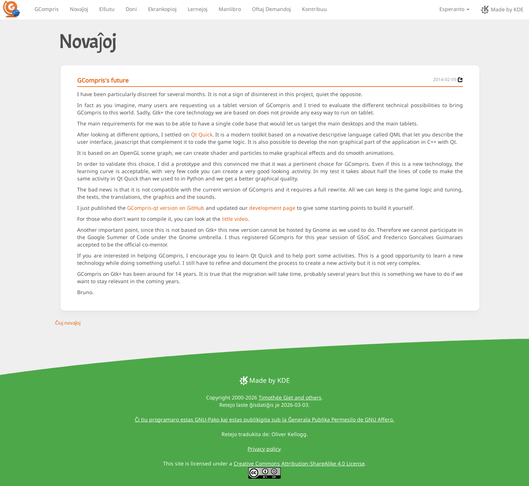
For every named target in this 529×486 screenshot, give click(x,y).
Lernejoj (198, 9)
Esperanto (454, 9)
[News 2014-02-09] (460, 79)
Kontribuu (314, 9)
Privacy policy (264, 448)
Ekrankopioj (162, 9)
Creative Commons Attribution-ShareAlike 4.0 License (299, 463)
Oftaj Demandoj (271, 9)
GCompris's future (103, 80)
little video (235, 218)
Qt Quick (201, 134)
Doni (131, 9)
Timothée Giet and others (290, 397)
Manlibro (230, 9)
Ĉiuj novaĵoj (67, 322)
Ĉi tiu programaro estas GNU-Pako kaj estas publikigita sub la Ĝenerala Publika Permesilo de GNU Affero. (264, 419)
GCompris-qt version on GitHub (165, 207)
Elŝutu (107, 9)
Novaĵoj (79, 9)
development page (272, 207)
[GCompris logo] (16, 9)
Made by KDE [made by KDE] (502, 10)
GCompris (47, 9)
